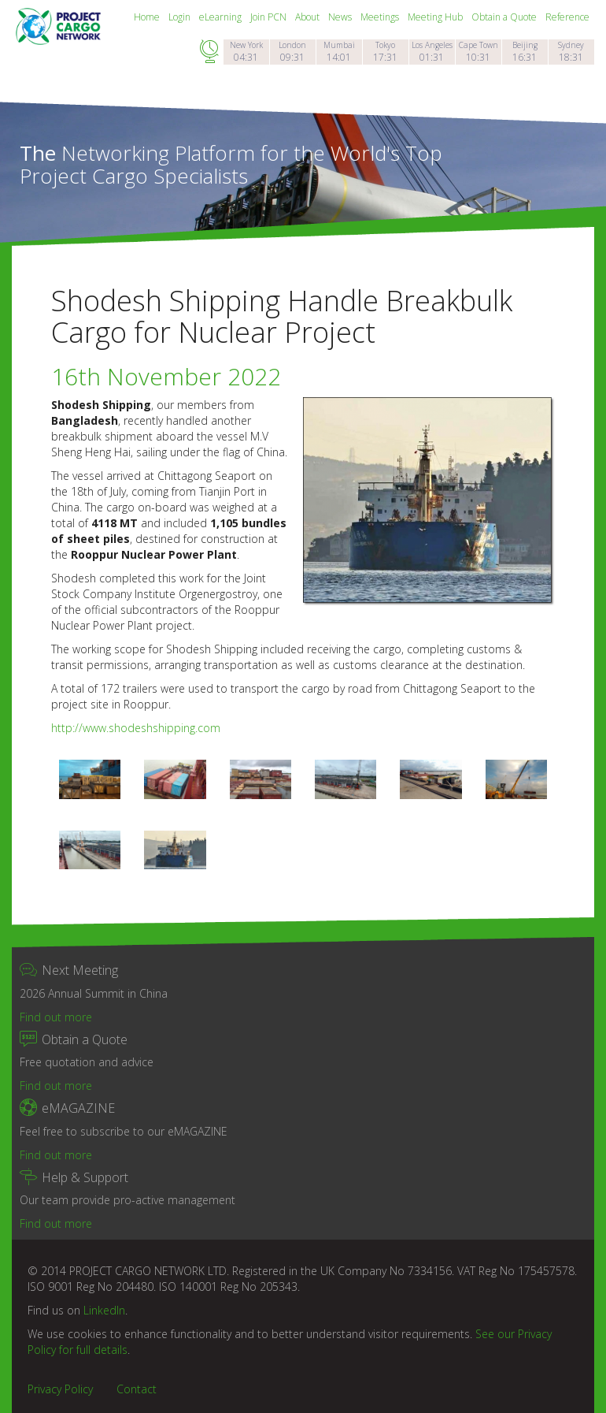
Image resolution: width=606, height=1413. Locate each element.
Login (180, 17)
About (308, 17)
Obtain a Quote (505, 17)
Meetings (380, 17)
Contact (136, 1388)
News (341, 17)
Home (148, 17)
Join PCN (269, 17)
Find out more (56, 1017)
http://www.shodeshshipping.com (135, 727)
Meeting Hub (436, 17)
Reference (567, 17)
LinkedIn (104, 1310)
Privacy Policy (60, 1388)
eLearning (221, 17)
